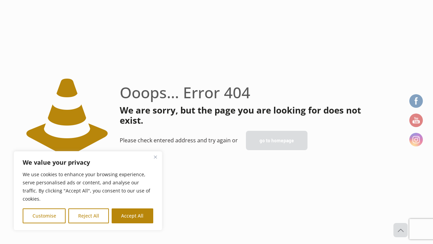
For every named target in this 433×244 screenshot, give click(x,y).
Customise (44, 215)
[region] (88, 190)
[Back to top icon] (400, 230)
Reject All (88, 215)
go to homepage (276, 140)
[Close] (155, 157)
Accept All (132, 215)
